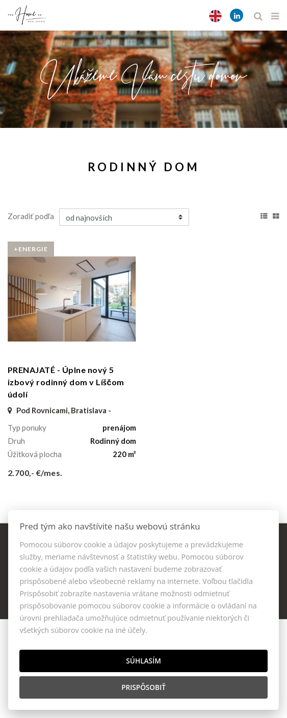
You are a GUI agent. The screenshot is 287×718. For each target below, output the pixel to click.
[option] (143, 76)
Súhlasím (143, 661)
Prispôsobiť (143, 687)
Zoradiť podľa (31, 216)
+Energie (31, 249)
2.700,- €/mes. (35, 472)
